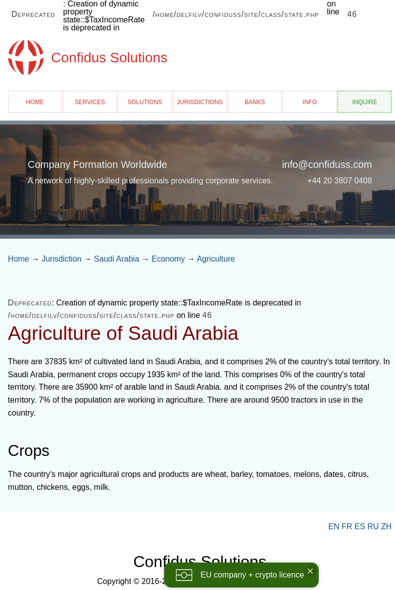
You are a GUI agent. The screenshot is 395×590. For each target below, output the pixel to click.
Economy (168, 259)
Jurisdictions (200, 101)
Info (310, 101)
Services (90, 101)
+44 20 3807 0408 (339, 180)
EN (333, 526)
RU (373, 526)
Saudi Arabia (116, 259)
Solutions (145, 101)
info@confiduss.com (327, 164)
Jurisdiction (61, 259)
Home (35, 101)
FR (347, 526)
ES (360, 526)
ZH (386, 526)
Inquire (364, 101)
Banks (254, 101)
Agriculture (216, 259)
